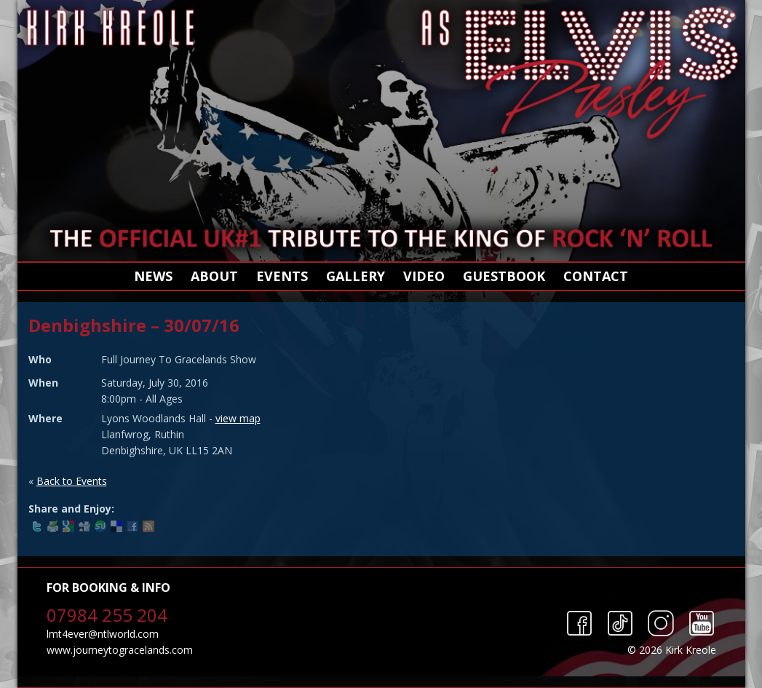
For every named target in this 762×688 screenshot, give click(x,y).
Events (282, 276)
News (153, 276)
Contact (595, 276)
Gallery (355, 276)
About (214, 276)
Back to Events (71, 481)
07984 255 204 (107, 615)
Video (424, 276)
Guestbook (504, 276)
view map (238, 418)
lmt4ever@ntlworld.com (103, 634)
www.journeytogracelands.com (120, 650)
